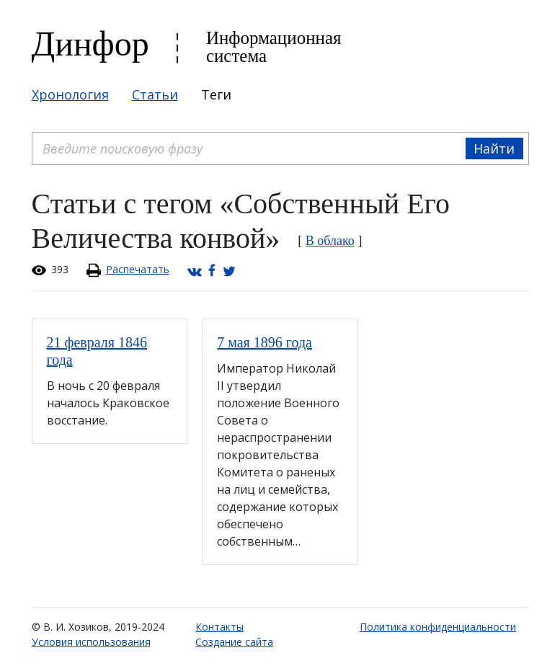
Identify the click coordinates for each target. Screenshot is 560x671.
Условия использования (91, 642)
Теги (216, 94)
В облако (330, 241)
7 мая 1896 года (264, 342)
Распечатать (137, 269)
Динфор (90, 44)
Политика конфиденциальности (438, 627)
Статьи (155, 94)
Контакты (219, 627)
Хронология (70, 94)
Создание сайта (234, 642)
